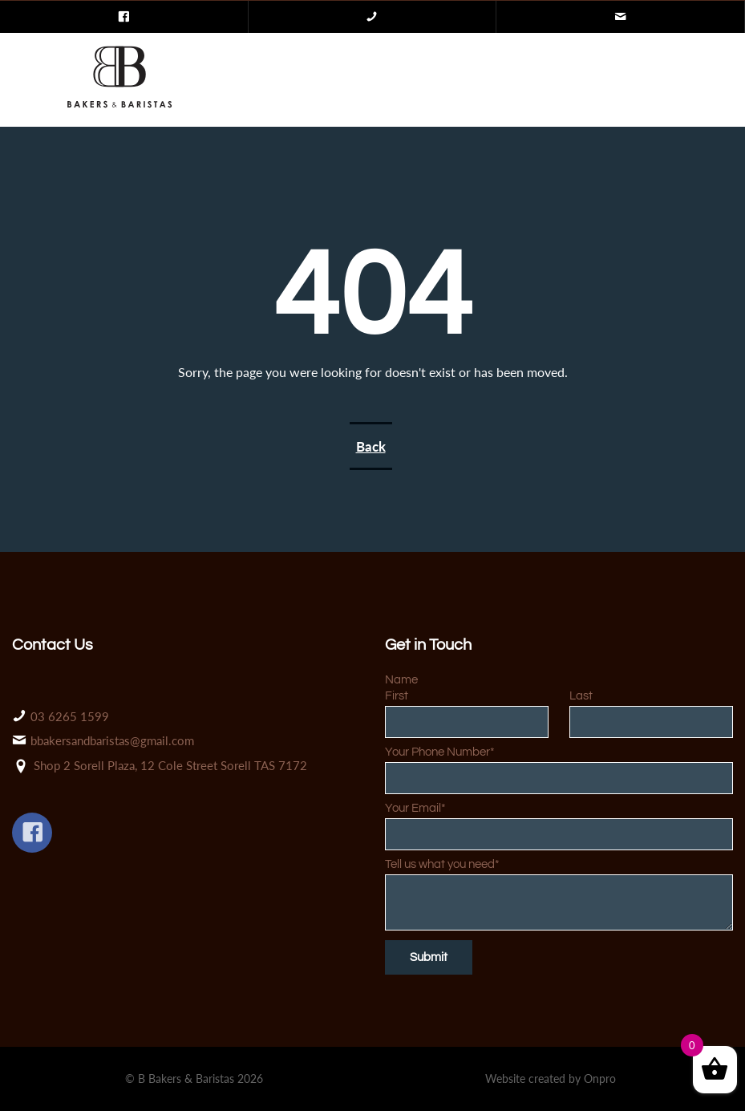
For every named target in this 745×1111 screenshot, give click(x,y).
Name (401, 680)
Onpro (600, 1078)
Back (371, 446)
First (396, 696)
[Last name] (651, 722)
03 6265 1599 (69, 716)
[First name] (467, 722)
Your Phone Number (440, 752)
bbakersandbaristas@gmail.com (112, 740)
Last (581, 696)
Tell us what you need (442, 864)
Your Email (415, 808)
